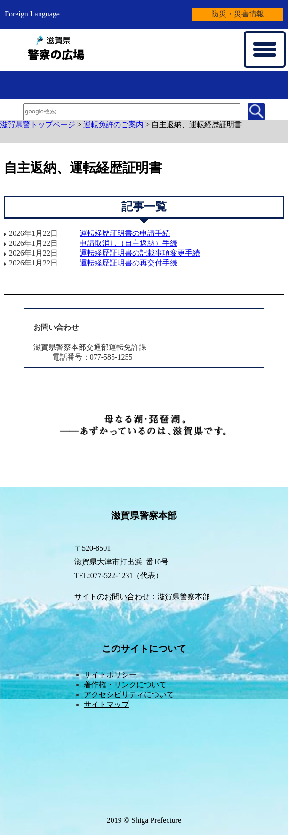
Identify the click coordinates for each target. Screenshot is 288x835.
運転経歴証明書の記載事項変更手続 (140, 253)
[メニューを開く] (265, 49)
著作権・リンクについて (126, 685)
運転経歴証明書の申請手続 (125, 233)
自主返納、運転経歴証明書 (197, 124)
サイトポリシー (110, 675)
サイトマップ (106, 704)
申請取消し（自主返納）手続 (128, 243)
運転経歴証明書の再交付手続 (128, 263)
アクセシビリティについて (129, 694)
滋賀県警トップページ (37, 124)
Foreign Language (32, 14)
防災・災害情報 (237, 14)
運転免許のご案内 (113, 124)
